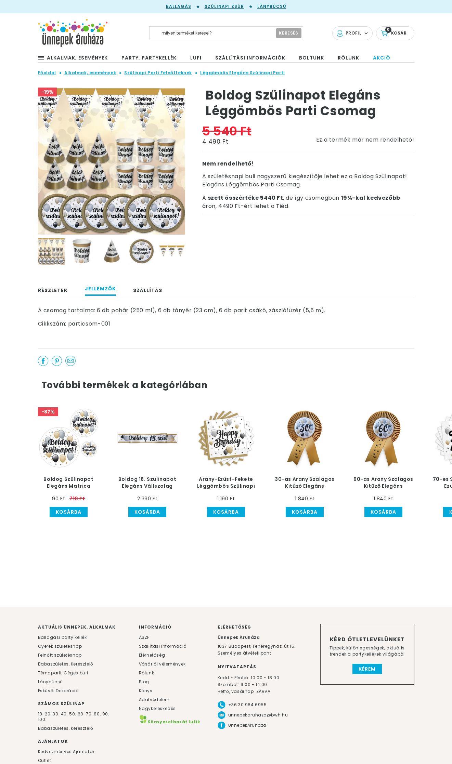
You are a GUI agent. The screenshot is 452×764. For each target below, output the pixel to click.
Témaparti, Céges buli (63, 673)
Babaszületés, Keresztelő (65, 664)
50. (73, 714)
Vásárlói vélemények (162, 664)
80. (98, 714)
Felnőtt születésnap (60, 655)
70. (90, 714)
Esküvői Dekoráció (58, 691)
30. (56, 714)
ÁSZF (144, 637)
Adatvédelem (154, 699)
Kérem (367, 669)
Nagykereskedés (157, 708)
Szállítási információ (163, 646)
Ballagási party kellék (62, 637)
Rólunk (146, 673)
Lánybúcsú (271, 6)
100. (42, 719)
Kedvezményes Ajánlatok (66, 751)
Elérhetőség (152, 655)
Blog (144, 682)
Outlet (44, 760)
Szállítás (147, 290)
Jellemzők (100, 288)
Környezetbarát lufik (170, 722)
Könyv (146, 691)
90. (105, 714)
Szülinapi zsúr (224, 6)
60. (82, 714)
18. (41, 714)
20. (48, 714)
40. (64, 714)
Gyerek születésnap (60, 646)
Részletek (53, 290)
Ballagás (178, 6)
